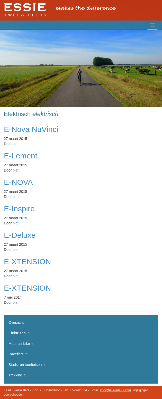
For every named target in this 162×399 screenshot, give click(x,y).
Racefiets (15, 354)
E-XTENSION (27, 261)
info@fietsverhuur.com (115, 390)
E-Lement (20, 155)
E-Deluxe (19, 235)
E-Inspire (19, 208)
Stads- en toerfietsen (25, 365)
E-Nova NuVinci (31, 129)
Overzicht (16, 322)
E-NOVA (18, 182)
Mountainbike (19, 343)
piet (16, 144)
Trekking (15, 375)
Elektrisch (17, 333)
